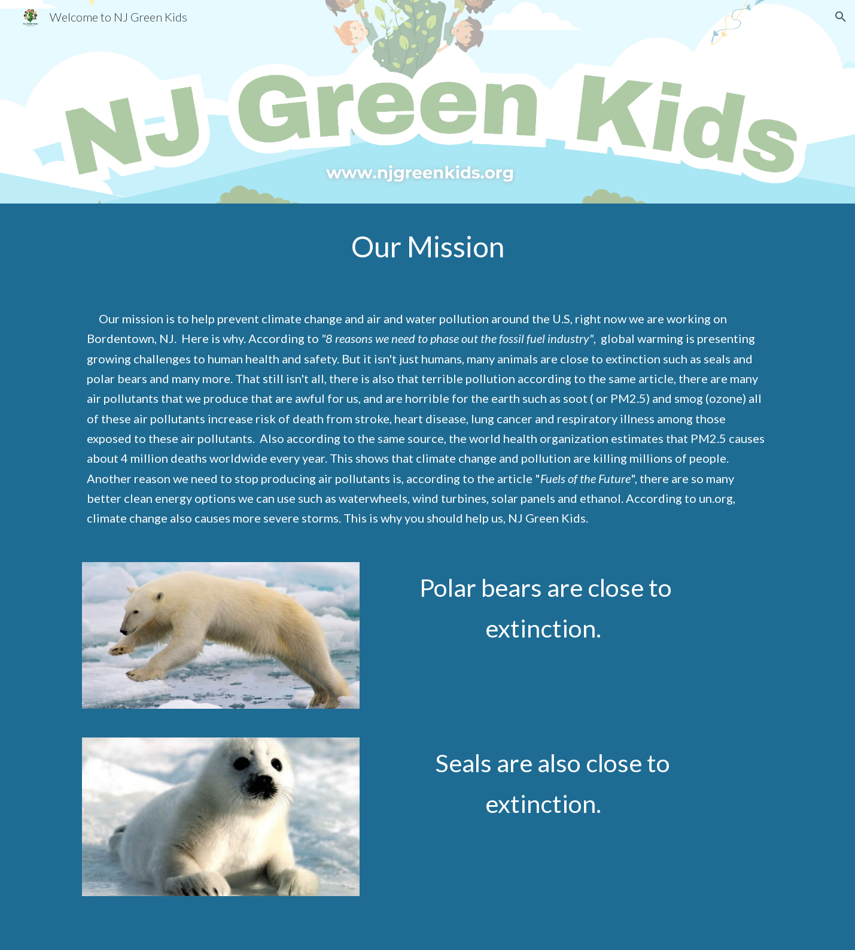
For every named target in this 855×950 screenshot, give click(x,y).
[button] (840, 16)
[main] (427, 246)
